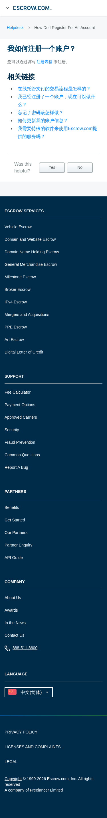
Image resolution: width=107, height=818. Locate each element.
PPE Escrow (16, 327)
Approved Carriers (21, 417)
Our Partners (16, 532)
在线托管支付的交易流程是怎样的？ (54, 88)
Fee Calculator (18, 392)
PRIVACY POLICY (21, 732)
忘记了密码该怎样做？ (40, 112)
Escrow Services (24, 211)
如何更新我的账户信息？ (43, 120)
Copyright (13, 778)
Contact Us (14, 635)
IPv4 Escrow (16, 302)
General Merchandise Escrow (31, 264)
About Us (13, 597)
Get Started (15, 520)
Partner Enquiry (18, 545)
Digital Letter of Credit (24, 352)
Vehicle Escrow (18, 227)
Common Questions (22, 455)
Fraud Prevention (20, 442)
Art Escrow (14, 339)
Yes (52, 167)
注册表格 (45, 61)
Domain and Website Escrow (30, 239)
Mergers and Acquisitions (27, 314)
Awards (11, 610)
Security (12, 430)
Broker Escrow (18, 289)
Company (15, 582)
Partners (15, 492)
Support (14, 376)
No (79, 167)
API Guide (14, 557)
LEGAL (11, 761)
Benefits (12, 507)
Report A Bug (16, 467)
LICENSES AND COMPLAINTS (33, 747)
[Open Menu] (7, 8)
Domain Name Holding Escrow (32, 252)
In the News (15, 622)
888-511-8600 (21, 649)
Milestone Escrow (20, 277)
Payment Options (20, 404)
